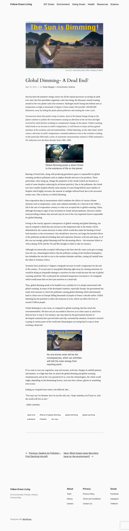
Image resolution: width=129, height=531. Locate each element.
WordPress (27, 519)
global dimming (71, 415)
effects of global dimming (50, 415)
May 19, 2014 (31, 87)
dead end (31, 415)
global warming (88, 415)
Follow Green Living (21, 4)
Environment (62, 87)
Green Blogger (49, 87)
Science (71, 87)
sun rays (54, 419)
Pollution (43, 419)
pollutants (31, 419)
